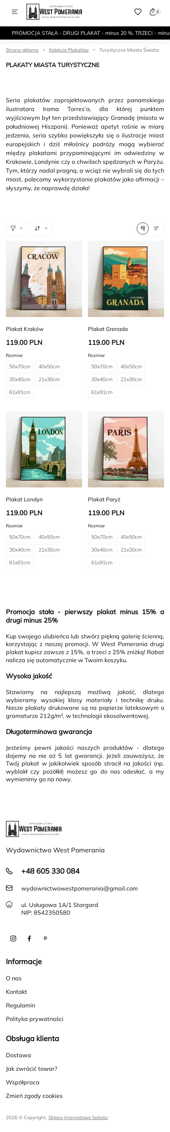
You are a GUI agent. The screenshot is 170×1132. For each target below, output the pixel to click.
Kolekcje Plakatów (69, 50)
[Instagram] (13, 938)
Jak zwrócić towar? (31, 1068)
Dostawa (18, 1055)
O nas (14, 978)
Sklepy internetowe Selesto (78, 1117)
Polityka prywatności (34, 1018)
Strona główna (22, 50)
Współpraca (23, 1082)
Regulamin (20, 1005)
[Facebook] (29, 938)
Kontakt (16, 991)
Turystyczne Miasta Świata (129, 50)
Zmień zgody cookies (34, 1095)
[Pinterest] (45, 938)
